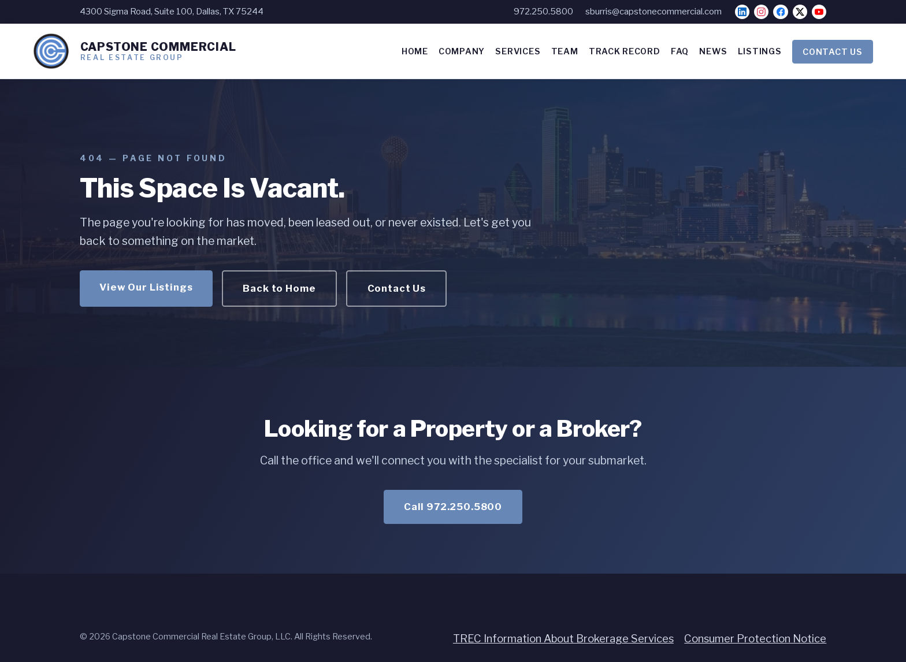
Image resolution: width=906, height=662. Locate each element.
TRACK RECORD (624, 51)
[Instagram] (761, 12)
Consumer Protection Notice (755, 638)
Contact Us (396, 288)
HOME (415, 51)
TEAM (564, 51)
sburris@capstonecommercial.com (653, 11)
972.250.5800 (543, 11)
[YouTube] (819, 12)
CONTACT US (832, 51)
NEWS (713, 51)
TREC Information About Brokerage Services (563, 638)
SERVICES (517, 51)
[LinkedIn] (742, 12)
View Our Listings (145, 287)
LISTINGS (760, 51)
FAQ (680, 51)
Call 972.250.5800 (453, 506)
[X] (800, 12)
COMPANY (462, 51)
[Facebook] (780, 12)
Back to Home (279, 288)
